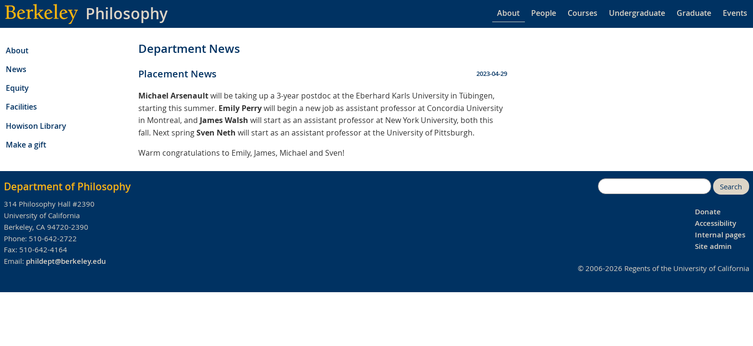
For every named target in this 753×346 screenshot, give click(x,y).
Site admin (713, 246)
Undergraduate (637, 13)
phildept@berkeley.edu (66, 261)
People (543, 13)
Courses (582, 13)
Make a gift (26, 144)
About (508, 13)
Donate (708, 211)
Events (735, 13)
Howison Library (36, 126)
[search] (654, 186)
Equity (17, 88)
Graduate (694, 13)
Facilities (21, 106)
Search (731, 186)
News (16, 69)
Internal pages (720, 234)
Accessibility (715, 223)
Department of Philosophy (67, 186)
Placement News (177, 73)
